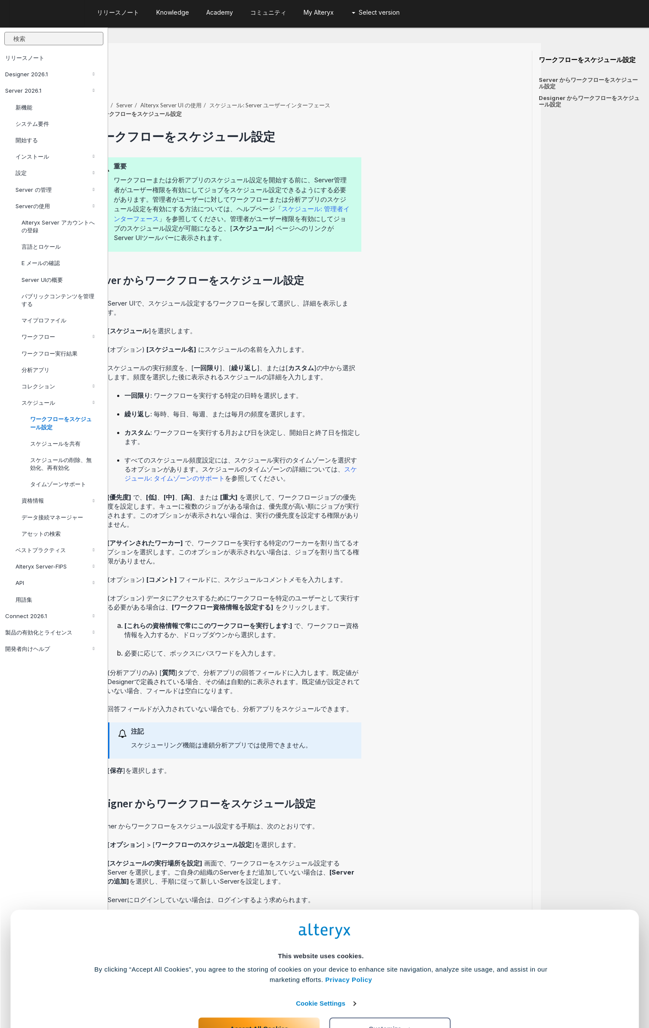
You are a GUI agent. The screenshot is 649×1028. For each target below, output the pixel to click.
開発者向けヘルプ (49, 648)
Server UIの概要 (42, 279)
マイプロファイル (44, 320)
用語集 (24, 599)
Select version (376, 12)
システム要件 (32, 123)
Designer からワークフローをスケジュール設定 (589, 101)
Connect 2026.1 (49, 615)
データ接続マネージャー (52, 517)
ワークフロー (58, 336)
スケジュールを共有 (55, 443)
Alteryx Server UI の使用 (279, 81)
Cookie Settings (320, 964)
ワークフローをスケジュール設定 (61, 423)
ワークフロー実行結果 (50, 353)
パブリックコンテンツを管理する (58, 300)
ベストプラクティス (55, 550)
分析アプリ (36, 369)
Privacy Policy (348, 940)
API (55, 582)
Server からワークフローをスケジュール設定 (588, 83)
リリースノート (24, 57)
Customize (390, 990)
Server (232, 81)
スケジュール (58, 402)
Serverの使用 (55, 206)
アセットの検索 (41, 533)
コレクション (58, 386)
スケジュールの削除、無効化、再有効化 (61, 463)
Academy (219, 12)
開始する (27, 140)
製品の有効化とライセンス (49, 632)
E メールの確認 (41, 262)
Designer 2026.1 (49, 74)
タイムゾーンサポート (58, 484)
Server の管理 (55, 189)
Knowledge (172, 12)
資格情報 (58, 500)
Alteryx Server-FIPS (55, 566)
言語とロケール (41, 246)
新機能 (24, 107)
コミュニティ (268, 12)
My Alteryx (319, 12)
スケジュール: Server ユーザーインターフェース (377, 81)
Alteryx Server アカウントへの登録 (58, 226)
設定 (55, 172)
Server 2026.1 (49, 90)
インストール (55, 156)
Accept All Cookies (259, 990)
